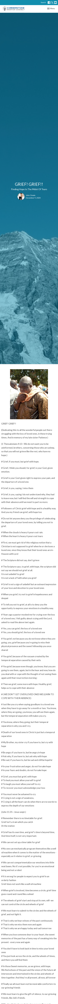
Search (43, 2)
